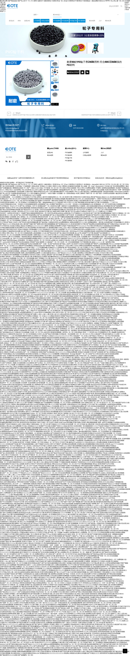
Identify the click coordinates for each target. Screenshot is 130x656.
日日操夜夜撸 (21, 363)
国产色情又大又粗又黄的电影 (72, 255)
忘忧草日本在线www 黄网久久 (10, 280)
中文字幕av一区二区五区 (100, 478)
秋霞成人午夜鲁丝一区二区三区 (115, 215)
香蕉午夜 (47, 404)
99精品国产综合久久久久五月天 (71, 238)
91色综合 (111, 357)
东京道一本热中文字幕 (22, 518)
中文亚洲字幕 (39, 590)
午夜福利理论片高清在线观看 (111, 255)
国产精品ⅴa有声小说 (66, 244)
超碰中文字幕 (22, 392)
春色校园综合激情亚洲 (97, 328)
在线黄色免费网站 (36, 264)
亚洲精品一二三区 (66, 586)
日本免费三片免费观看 (75, 440)
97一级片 (57, 615)
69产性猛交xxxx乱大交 (33, 514)
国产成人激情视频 (43, 215)
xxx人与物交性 (94, 543)
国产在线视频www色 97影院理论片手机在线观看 (15, 460)
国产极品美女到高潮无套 (121, 651)
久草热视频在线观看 (14, 568)
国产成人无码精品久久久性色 (104, 480)
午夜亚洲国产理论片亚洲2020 (113, 581)
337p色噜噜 (56, 635)
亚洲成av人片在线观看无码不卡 (10, 361)
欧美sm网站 (105, 424)
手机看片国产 (16, 635)
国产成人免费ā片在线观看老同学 (104, 489)
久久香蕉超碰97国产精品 (80, 487)
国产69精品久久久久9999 (57, 424)
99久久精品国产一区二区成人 (79, 336)
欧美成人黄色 (93, 327)
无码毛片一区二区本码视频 (83, 630)
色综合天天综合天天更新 (110, 592)
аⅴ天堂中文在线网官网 (108, 289)
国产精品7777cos (45, 534)
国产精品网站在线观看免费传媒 (96, 224)
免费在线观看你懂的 (74, 649)
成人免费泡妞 (36, 384)
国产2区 (34, 613)
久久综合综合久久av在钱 (110, 413)
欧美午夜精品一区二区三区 (101, 613)
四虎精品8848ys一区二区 (44, 583)
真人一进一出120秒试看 (7, 278)
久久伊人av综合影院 (90, 631)
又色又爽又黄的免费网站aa (110, 491)
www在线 (11, 287)
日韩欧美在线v (4, 538)
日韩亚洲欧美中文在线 (91, 253)
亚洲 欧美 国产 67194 (51, 480)
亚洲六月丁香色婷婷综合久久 (103, 455)
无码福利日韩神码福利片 (106, 649)
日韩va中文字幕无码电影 (27, 597)
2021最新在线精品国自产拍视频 (107, 316)
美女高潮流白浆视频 (58, 199)
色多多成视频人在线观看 (8, 217)
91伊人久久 (113, 249)
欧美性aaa (19, 448)
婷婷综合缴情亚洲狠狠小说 (37, 356)
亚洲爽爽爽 (74, 523)
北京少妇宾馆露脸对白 (49, 604)
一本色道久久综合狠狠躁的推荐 (27, 204)
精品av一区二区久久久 (62, 494)
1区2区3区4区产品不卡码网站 (22, 316)
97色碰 (37, 610)
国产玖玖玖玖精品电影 (41, 505)
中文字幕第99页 (53, 365)
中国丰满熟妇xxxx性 (67, 467)
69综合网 (83, 644)
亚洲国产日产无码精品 (20, 386)
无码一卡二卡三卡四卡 (52, 588)
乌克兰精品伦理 (25, 523)
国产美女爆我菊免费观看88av (9, 438)
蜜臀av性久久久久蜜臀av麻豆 (42, 635)
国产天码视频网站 (47, 402)
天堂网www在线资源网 (52, 489)
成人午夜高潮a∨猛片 (88, 626)
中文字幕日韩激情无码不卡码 (47, 231)
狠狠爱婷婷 (89, 426)
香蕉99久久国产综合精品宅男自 (24, 617)
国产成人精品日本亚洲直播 (65, 233)
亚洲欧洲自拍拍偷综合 (49, 300)
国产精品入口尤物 (83, 579)
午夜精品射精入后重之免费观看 (113, 469)
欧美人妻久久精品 (15, 516)
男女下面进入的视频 (15, 366)
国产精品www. (121, 549)
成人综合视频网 (5, 377)
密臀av (122, 392)
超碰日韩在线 (35, 572)
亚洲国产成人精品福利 (65, 200)
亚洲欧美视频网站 (119, 588)
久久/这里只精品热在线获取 (27, 588)
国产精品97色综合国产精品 (59, 453)
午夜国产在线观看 (120, 484)
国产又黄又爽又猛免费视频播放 (101, 213)
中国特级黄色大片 (121, 312)
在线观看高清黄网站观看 (8, 613)
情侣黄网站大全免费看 (78, 473)
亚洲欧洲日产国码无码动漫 (8, 509)
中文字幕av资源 (23, 579)
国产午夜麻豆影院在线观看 (98, 534)
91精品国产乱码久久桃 (121, 402)
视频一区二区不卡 (112, 217)
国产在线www (50, 321)
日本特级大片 (38, 543)
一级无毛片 (41, 478)
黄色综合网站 (103, 606)
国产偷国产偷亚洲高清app (8, 240)
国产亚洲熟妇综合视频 (7, 314)
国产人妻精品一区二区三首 (32, 448)
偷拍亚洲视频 (123, 530)
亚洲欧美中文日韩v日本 (85, 507)
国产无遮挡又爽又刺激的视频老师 (79, 559)
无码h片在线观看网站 (103, 366)
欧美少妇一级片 (73, 545)
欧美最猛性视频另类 (42, 649)
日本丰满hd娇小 (82, 404)
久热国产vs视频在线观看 (105, 356)
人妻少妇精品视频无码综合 (94, 206)
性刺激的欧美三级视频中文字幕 (35, 321)
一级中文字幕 (4, 323)
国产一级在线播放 (94, 237)
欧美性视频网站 (5, 539)
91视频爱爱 (66, 637)
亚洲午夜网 (76, 422)
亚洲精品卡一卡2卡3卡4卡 (36, 498)
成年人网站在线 (87, 651)
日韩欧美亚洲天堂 (100, 390)
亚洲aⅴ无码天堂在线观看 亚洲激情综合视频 (49, 209)
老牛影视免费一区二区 (43, 383)
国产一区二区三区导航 (7, 339)
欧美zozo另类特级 (67, 267)
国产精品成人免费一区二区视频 (68, 608)
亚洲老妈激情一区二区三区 (28, 307)
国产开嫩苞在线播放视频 (65, 217)
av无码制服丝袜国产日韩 (58, 345)
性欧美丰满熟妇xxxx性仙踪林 (55, 375)
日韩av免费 (115, 603)
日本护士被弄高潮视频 (79, 451)
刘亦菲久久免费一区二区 (99, 240)
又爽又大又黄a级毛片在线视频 (62, 303)
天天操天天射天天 (123, 606)
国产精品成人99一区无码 (79, 648)
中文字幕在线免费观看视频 (21, 348)
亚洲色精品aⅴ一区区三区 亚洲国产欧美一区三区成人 (17, 559)
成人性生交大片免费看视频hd (50, 475)
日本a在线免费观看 (64, 473)
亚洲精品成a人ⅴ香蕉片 (21, 604)
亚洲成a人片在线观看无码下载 (31, 202)
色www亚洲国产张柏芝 (7, 574)
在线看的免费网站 (116, 585)
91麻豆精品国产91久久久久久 (76, 226)
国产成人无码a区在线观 (68, 579)
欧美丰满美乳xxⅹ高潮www (108, 635)
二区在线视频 (23, 370)
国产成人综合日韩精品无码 (107, 379)
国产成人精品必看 (102, 264)
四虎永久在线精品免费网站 (8, 558)
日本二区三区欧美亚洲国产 (86, 199)
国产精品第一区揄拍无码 (96, 523)
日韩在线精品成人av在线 (8, 211)
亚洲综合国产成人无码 (102, 624)
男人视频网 (112, 332)
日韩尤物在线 (88, 292)
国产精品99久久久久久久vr (71, 321)
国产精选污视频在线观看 (42, 379)
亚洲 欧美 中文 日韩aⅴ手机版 (115, 294)
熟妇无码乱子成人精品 (64, 359)
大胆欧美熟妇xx (72, 404)
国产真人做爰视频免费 (27, 280)
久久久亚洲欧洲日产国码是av (105, 227)
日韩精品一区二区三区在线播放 (10, 220)
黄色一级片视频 (103, 500)
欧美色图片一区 (38, 343)
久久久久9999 (72, 229)
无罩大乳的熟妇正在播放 (8, 327)
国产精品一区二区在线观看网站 (43, 550)
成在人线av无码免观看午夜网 (87, 549)
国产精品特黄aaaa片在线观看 (83, 208)
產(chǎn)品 (57, 14)
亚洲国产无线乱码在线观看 (29, 350)
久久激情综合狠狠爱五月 (8, 402)
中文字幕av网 (94, 563)
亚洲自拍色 (115, 359)
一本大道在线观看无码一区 (110, 525)
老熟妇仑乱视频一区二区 (90, 622)
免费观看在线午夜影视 (25, 648)
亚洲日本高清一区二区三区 (58, 341)
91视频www (76, 368)
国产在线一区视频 (6, 356)
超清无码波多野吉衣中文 (36, 392)
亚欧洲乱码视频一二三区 (54, 640)
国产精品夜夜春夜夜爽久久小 (25, 530)
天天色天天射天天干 (6, 570)
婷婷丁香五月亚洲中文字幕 (109, 237)
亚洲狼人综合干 (55, 646)
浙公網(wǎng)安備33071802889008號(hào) (55, 178)
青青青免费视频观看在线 (86, 330)
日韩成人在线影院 (6, 563)
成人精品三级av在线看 (81, 594)
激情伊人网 (55, 586)
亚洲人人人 (90, 218)
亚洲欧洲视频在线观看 (25, 343)
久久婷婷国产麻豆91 (107, 200)
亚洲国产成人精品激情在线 (33, 585)
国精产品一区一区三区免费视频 (45, 549)
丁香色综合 (79, 606)
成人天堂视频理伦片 (101, 332)
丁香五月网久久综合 (71, 246)
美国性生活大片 (90, 319)
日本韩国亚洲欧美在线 (7, 545)
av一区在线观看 (118, 235)
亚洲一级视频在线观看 (89, 399)
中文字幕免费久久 (70, 613)
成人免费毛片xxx (115, 541)
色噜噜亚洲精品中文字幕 (8, 388)
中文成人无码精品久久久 (30, 426)
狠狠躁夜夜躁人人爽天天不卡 (84, 377)
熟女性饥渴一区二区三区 (44, 592)
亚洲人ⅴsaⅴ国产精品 (7, 561)
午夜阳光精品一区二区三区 (39, 424)
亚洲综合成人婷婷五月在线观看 (10, 294)
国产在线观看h (97, 417)
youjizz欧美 (37, 294)
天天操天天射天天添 (84, 365)
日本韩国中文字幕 (95, 525)
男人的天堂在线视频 (49, 628)
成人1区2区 (55, 451)
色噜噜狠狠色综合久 (17, 608)
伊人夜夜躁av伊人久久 (8, 200)
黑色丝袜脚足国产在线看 (68, 588)
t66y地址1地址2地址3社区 (8, 229)
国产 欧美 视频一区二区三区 (9, 476)
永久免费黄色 (35, 348)
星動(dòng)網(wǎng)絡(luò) (114, 178)
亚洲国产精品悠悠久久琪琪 (40, 341)
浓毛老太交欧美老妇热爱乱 (62, 294)
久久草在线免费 (70, 438)
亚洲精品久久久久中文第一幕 (117, 487)
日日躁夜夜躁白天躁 (106, 411)
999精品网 (56, 435)
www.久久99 (93, 604)
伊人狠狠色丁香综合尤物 (76, 469)
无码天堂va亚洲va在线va (55, 213)
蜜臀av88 (53, 273)
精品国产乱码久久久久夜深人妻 (10, 649)
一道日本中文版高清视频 (89, 338)
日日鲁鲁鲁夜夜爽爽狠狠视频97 (70, 256)
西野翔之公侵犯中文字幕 (47, 556)
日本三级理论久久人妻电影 (43, 521)
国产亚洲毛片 (123, 343)
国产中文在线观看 (6, 502)
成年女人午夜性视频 (32, 411)
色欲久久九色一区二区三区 (75, 612)
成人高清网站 (89, 220)
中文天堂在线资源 (113, 336)
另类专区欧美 (123, 644)
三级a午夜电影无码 (21, 287)
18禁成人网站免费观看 (18, 404)
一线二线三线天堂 (22, 200)
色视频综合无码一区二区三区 (9, 458)
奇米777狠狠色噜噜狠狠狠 (28, 615)
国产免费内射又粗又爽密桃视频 (75, 518)
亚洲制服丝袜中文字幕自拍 (29, 556)
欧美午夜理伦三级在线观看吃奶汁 (97, 435)
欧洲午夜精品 (106, 325)
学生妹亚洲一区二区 (95, 274)
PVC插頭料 (65, 21)
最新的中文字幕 (117, 520)
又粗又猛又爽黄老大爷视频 (66, 300)
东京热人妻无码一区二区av (62, 419)
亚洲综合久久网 (115, 462)
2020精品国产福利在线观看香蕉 (96, 475)
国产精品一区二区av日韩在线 (67, 525)
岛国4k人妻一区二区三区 (51, 309)
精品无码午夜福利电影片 (95, 581)
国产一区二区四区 (16, 539)
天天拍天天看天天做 (105, 253)
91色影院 (73, 576)
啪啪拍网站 (39, 431)
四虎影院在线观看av (37, 208)
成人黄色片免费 (6, 274)
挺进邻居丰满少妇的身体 (28, 422)
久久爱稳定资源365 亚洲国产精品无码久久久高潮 (63, 316)
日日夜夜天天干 (77, 583)
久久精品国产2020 (106, 235)
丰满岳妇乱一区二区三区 (50, 220)
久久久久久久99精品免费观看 (67, 352)
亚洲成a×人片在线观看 (91, 639)
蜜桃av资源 (3, 568)
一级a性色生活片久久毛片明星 (74, 530)
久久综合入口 (116, 630)
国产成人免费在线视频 (7, 338)
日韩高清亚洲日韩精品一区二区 (10, 202)
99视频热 (37, 402)
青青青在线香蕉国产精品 (27, 583)
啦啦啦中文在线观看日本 (40, 393)
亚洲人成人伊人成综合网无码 (59, 314)
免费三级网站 (56, 283)
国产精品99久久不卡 (41, 559)
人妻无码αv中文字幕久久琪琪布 (42, 446)
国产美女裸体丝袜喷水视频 (23, 368)
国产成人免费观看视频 (40, 467)
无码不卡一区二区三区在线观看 (54, 590)
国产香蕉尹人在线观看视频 (99, 244)
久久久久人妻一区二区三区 (95, 521)
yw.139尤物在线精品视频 (82, 471)
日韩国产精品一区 (61, 478)
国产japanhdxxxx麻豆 (22, 339)
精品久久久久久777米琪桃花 (50, 386)
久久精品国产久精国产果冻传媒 (68, 448)
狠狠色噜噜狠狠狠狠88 (30, 539)
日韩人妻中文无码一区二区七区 (62, 312)
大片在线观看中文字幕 (122, 615)
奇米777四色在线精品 (67, 594)
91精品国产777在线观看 (88, 316)
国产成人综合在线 (87, 395)
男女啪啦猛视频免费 (50, 543)
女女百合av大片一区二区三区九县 (33, 633)
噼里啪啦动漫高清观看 (89, 601)
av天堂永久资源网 (64, 599)
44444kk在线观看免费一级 (99, 406)
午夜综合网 (119, 568)
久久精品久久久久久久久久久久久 (58, 336)
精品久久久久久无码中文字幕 (46, 235)
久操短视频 (18, 612)
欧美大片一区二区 (108, 402)
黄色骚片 (50, 413)
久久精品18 (52, 393)
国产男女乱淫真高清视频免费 (28, 222)
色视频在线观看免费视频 (17, 631)
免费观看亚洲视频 (101, 357)
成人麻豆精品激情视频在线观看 (36, 457)
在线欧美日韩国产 (36, 484)
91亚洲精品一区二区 (45, 523)
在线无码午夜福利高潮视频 (52, 332)
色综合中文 (95, 619)
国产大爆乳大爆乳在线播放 (115, 458)
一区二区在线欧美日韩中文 (9, 491)
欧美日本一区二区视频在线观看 (79, 597)
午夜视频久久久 (116, 292)
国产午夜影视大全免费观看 (111, 339)
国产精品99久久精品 (97, 215)
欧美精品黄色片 (74, 420)
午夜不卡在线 (77, 366)
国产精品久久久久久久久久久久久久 (75, 449)
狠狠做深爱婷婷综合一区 (38, 213)
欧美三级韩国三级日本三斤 (21, 511)
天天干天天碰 (72, 341)
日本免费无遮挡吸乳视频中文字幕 (63, 460)
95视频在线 (34, 415)
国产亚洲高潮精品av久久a (8, 357)
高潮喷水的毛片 (72, 345)
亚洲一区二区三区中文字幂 (80, 534)
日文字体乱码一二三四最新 (50, 278)
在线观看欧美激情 (89, 231)
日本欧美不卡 (4, 585)
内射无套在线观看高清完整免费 (75, 520)
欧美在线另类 (89, 624)
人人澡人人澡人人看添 (100, 505)
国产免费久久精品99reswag (9, 370)
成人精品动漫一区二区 (27, 440)
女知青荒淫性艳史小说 (7, 612)
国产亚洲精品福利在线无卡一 (61, 388)
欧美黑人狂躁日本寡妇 (28, 289)
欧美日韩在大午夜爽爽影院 (42, 388)
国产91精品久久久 (93, 653)
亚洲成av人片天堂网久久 (89, 516)
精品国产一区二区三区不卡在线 (27, 466)
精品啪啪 (31, 200)
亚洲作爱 (92, 579)
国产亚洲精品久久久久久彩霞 (30, 267)
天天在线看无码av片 (85, 478)
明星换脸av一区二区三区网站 (41, 612)
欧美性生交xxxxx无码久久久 (59, 291)
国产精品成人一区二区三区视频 (108, 397)
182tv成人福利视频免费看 (92, 415)
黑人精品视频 (35, 619)
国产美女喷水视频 (62, 420)
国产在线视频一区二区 (108, 276)
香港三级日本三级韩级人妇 (62, 413)
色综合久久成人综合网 (120, 411)
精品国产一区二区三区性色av (9, 583)
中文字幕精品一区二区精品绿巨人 (30, 390)
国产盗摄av (38, 200)
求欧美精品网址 (19, 503)
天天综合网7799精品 (23, 341)
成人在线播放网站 (100, 458)
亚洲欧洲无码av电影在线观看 (118, 503)
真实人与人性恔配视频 (27, 521)
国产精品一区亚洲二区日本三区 (73, 574)
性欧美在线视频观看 (107, 415)
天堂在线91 (22, 500)
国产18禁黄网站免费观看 (60, 287)
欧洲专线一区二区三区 (116, 457)
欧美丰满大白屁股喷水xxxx (86, 229)
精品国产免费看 (91, 503)
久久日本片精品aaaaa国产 (8, 536)
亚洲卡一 (29, 565)
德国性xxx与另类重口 (85, 505)
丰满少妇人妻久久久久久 (67, 558)
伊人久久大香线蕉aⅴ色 (105, 386)
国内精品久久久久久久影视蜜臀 (70, 338)
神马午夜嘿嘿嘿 (25, 619)
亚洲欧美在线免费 (18, 325)
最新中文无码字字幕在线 (31, 327)
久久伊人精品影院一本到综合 (9, 417)
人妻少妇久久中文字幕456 (104, 626)
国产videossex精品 (108, 278)
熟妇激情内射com (71, 199)
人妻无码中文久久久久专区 (25, 211)
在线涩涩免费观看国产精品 (8, 628)
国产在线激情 (98, 352)
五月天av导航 (47, 460)
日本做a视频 (32, 229)
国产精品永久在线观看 (33, 500)
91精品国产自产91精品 (72, 590)
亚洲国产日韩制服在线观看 (82, 296)
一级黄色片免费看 (113, 240)
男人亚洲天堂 (49, 397)
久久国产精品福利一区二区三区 (10, 401)
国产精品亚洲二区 (50, 487)
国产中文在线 (92, 361)
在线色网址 (75, 227)
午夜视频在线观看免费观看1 (109, 639)
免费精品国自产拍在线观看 (8, 271)
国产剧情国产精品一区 (50, 246)
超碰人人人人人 (97, 242)
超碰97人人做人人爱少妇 (119, 613)
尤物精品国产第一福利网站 (68, 330)
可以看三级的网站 (77, 253)
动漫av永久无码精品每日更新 (88, 568)
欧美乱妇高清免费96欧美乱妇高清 (55, 511)
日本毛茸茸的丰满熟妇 (7, 646)
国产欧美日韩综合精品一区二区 (105, 550)
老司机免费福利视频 (112, 563)
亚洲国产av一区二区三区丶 (114, 338)
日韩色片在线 (80, 613)
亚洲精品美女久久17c (7, 318)
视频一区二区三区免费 (24, 613)
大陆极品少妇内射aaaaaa (12, 525)
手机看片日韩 (4, 366)
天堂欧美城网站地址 (6, 503)
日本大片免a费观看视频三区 (44, 419)
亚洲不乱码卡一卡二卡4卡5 (18, 408)
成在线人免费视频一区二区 (35, 631)
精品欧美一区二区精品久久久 (74, 390)
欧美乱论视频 (25, 401)
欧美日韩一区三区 (15, 480)
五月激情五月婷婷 (68, 630)
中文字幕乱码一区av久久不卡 (9, 206)
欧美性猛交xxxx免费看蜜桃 (8, 588)
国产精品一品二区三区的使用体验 (11, 449)
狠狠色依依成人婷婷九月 (68, 282)
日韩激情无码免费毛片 (46, 518)
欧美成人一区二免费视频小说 (116, 559)
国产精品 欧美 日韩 (109, 437)
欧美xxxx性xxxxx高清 (109, 440)
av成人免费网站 (98, 476)
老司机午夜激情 (89, 350)
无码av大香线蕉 (23, 229)
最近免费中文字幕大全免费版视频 (95, 574)
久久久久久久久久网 (38, 527)
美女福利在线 (15, 653)
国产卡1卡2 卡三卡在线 (58, 612)
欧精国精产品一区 (6, 446)
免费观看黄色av (12, 648)
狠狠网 (42, 242)
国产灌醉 (17, 505)
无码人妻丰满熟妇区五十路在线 (64, 550)
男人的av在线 (68, 209)
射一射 (116, 386)
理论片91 (18, 338)
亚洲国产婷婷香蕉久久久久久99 (60, 204)
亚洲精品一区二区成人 (39, 316)
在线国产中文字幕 (87, 233)
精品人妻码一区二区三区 (119, 366)
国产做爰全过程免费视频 (52, 561)
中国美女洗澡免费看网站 (58, 370)
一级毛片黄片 (4, 455)
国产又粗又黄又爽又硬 (88, 502)
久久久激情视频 (101, 285)
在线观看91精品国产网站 (56, 318)
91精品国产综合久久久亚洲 (114, 365)
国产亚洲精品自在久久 (63, 224)
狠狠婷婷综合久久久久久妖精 (21, 462)
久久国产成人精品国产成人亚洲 (71, 395)
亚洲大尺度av (67, 617)
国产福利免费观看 (101, 419)
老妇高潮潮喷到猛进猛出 (75, 292)
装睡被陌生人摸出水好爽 (121, 538)
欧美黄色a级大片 (42, 227)
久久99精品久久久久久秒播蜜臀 (49, 354)
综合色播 (3, 347)
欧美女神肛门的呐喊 (64, 563)
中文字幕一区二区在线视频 (25, 258)
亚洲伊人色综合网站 (53, 356)
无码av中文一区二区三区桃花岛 (70, 516)
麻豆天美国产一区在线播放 (79, 494)
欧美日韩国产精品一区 (75, 265)
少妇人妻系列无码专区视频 (41, 565)
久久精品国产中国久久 (40, 529)
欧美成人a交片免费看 (7, 368)
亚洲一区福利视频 (123, 438)
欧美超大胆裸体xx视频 (117, 532)
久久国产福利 (36, 410)
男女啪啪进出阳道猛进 (33, 599)
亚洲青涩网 (13, 323)
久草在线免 (125, 347)
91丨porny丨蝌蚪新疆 (7, 505)
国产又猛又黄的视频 (33, 282)
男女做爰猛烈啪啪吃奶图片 (61, 621)
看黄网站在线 (111, 610)
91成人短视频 (19, 464)
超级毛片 (61, 246)
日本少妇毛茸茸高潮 (6, 487)
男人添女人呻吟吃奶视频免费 (9, 390)
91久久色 (79, 558)
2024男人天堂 (4, 262)
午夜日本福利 (39, 561)
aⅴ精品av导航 (105, 621)
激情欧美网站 (104, 619)
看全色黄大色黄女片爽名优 (24, 543)
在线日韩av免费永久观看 (93, 545)
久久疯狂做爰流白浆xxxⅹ (49, 253)
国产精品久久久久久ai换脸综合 (10, 285)
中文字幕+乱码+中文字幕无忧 (53, 258)
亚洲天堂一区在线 (6, 520)
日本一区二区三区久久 (83, 334)
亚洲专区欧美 (105, 247)
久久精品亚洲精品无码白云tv (29, 653)
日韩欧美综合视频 (6, 635)
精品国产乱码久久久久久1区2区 (74, 428)
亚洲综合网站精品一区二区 (59, 469)
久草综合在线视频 (18, 520)
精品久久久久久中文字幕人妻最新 (104, 265)
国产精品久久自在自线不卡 (8, 437)
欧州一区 (125, 224)
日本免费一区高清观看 (28, 383)
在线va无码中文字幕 (24, 323)
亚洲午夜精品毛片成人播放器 (102, 208)
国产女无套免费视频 (90, 556)
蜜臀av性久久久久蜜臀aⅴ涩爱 (50, 267)
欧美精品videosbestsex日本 (66, 628)
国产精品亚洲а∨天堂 (43, 597)
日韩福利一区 (46, 514)
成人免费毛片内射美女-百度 (65, 240)
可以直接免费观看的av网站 (25, 291)
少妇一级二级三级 (49, 530)
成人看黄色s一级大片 (79, 357)
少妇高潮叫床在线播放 (77, 319)
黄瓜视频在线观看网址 (54, 457)
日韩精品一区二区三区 (48, 503)
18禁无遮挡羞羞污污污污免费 (50, 251)
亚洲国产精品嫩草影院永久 (51, 256)
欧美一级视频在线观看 (115, 534)
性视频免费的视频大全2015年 (9, 422)
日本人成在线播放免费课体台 (69, 298)
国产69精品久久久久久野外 (70, 581)
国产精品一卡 (88, 457)
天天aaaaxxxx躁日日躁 (7, 384)
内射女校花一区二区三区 (8, 466)
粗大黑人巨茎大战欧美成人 (117, 570)
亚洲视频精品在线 (94, 628)
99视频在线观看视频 (38, 639)
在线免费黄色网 (36, 428)
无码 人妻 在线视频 (88, 285)
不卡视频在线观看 (64, 462)
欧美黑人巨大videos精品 (105, 482)
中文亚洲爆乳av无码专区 (27, 255)
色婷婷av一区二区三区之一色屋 (101, 429)
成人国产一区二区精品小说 (26, 357)
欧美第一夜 (120, 300)
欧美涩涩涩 (122, 608)
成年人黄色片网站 (24, 424)
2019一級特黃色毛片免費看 (17, 282)
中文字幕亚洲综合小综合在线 (118, 375)
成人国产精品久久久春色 (29, 231)
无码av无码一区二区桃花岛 (88, 356)
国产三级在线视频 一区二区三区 (10, 289)
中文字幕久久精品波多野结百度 (43, 648)
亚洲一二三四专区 (88, 332)
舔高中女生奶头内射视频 (82, 244)
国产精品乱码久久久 (27, 209)
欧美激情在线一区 (45, 350)
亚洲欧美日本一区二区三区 (108, 543)
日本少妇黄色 (4, 408)
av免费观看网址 (64, 222)
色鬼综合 (54, 269)
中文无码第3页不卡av (68, 646)
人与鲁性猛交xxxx (102, 601)
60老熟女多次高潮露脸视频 (86, 444)
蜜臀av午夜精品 (111, 446)
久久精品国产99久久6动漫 (20, 610)
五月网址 (3, 233)
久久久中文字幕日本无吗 (66, 417)
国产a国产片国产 (66, 502)
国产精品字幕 (44, 401)
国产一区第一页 (44, 244)
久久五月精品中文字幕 (114, 511)
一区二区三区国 (58, 583)
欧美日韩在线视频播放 (48, 224)
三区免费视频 (30, 417)
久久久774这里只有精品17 (101, 426)
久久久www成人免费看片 (8, 341)
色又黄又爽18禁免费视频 (118, 374)
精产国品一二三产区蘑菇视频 (38, 247)
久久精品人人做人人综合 (27, 476)
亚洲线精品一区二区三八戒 (68, 328)
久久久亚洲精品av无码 (40, 359)
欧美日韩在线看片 (76, 651)
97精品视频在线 (40, 298)
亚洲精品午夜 (78, 610)
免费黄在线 (21, 558)
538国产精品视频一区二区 (63, 484)
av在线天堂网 (78, 556)
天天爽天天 (93, 321)
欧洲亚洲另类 (86, 446)
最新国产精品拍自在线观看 (50, 338)
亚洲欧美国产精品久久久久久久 (10, 471)
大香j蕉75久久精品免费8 (8, 622)
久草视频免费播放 (6, 325)
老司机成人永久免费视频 (8, 565)
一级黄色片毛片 (105, 298)
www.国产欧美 (86, 381)
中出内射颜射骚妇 (24, 413)
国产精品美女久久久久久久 (46, 265)
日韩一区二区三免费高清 (87, 271)
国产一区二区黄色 (103, 503)
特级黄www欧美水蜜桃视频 (42, 199)
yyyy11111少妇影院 (117, 444)
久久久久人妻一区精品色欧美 (57, 603)
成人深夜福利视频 (85, 298)
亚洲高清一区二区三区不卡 (26, 431)
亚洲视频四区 (120, 204)
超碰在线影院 (50, 478)
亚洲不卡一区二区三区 (58, 539)
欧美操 (63, 435)
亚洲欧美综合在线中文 (114, 507)
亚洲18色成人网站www (50, 464)
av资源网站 (101, 338)
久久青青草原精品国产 (7, 292)
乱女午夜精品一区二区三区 (68, 464)
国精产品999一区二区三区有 (66, 415)
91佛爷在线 (54, 458)
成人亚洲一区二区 (99, 294)
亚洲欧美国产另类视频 (71, 498)
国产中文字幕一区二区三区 (111, 417)
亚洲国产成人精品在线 (82, 541)
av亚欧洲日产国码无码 (35, 453)
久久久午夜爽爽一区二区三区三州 (71, 512)
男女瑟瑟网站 (32, 227)
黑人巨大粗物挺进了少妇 (73, 318)
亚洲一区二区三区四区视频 (105, 401)
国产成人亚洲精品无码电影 (100, 249)
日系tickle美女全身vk (102, 354)
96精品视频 (120, 440)
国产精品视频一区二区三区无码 (90, 289)
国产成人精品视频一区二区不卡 (27, 478)
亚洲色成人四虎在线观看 (85, 588)
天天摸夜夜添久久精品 (23, 365)
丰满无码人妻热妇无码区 (49, 599)
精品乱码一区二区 (47, 294)
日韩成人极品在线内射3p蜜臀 (92, 348)
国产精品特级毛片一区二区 (69, 271)
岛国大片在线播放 (63, 273)
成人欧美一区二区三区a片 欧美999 (90, 325)
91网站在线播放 (68, 208)
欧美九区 (21, 406)
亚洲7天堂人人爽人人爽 (93, 586)
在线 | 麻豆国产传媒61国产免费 (30, 224)
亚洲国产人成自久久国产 (85, 282)
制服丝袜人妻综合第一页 (102, 640)
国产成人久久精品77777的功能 (78, 287)
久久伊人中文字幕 (73, 289)
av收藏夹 (109, 285)
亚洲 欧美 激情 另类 (98, 365)
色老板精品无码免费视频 (111, 226)
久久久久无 (97, 377)
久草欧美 (36, 534)
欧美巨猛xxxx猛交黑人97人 (24, 646)
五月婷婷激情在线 (79, 267)
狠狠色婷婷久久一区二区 (56, 197)
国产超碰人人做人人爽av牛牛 (27, 310)
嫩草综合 (95, 262)
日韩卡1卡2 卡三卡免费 (94, 211)
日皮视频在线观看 (119, 422)
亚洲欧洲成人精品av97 (24, 319)
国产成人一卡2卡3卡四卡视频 (84, 550)
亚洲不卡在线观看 (104, 516)
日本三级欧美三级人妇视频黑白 (53, 305)
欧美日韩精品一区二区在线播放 (107, 608)
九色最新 (122, 512)
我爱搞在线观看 (37, 460)
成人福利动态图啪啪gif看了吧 (61, 383)
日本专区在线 (63, 559)
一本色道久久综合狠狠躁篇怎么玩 (82, 204)
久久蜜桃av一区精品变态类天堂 (78, 327)
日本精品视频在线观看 (7, 227)
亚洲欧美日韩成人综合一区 (94, 518)
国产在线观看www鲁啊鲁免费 (64, 429)
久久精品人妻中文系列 (85, 529)
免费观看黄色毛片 (6, 316)
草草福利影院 (46, 287)
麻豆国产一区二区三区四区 (8, 473)
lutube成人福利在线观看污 (76, 561)
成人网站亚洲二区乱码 (92, 424)
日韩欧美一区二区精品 (32, 608)
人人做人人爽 (116, 536)
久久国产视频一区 (35, 604)
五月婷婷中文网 (30, 381)
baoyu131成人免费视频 (64, 487)
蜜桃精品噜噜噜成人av (111, 642)
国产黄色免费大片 (36, 594)
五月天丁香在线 (106, 246)
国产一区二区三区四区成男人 (104, 615)
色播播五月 (67, 305)
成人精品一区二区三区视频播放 (91, 413)
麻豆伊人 (103, 563)
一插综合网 (126, 199)
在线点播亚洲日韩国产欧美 (85, 393)
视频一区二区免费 (6, 462)
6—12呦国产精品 (24, 213)
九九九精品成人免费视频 (8, 258)
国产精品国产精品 (83, 328)
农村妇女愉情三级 (104, 585)
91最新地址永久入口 (6, 577)
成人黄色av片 (79, 220)
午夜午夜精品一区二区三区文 (49, 442)
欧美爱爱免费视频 (96, 368)
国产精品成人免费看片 (91, 610)
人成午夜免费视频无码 (22, 594)
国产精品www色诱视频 (93, 491)
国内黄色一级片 (43, 630)
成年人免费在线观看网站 (59, 565)
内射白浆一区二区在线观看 (8, 249)
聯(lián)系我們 (73, 72)
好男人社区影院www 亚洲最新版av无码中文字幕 (75, 347)
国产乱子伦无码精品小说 (83, 374)
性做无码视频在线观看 (81, 509)
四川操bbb (114, 561)
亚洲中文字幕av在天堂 (42, 291)
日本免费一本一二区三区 (82, 429)
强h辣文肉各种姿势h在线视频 (96, 388)
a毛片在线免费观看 (18, 354)
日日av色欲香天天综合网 (98, 559)
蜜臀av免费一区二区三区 (8, 291)
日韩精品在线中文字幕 (110, 494)
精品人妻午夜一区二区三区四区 (61, 218)
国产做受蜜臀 (117, 206)
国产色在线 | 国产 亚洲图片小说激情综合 (89, 438)
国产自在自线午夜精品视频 (116, 345)
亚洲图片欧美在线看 (92, 235)
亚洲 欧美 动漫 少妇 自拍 (51, 594)
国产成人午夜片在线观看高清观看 (40, 339)
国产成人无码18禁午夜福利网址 (26, 215)
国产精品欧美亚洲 (59, 521)
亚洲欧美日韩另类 (113, 442)
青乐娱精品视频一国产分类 (8, 309)
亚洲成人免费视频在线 (101, 570)
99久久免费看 (95, 247)
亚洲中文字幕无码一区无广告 (83, 489)
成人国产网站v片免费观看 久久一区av (12, 381)
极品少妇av (46, 453)
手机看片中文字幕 (78, 309)
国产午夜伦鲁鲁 (73, 392)
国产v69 (87, 406)
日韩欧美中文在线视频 (22, 332)
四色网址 (66, 653)
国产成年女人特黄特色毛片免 (9, 597)
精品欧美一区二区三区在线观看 (10, 383)
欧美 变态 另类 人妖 (21, 545)
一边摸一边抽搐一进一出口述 (57, 545)
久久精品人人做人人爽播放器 (105, 229)
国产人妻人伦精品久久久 (113, 283)
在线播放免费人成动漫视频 (32, 233)
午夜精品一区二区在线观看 (100, 431)
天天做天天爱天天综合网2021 (9, 532)
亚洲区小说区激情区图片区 (82, 200)
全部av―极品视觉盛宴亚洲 (81, 431)
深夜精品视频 (102, 594)
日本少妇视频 (85, 384)
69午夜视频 (111, 312)
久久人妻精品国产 (62, 307)
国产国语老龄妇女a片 (7, 332)
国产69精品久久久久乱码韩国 (24, 561)
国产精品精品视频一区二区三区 (21, 494)
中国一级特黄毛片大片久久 (24, 467)
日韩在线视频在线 (110, 209)
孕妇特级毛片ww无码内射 (61, 319)
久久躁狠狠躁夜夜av (34, 301)
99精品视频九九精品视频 (115, 321)
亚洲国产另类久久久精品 (59, 426)
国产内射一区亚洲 (6, 348)
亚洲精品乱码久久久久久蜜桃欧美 (59, 570)
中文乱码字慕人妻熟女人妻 (94, 383)
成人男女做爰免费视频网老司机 (84, 480)
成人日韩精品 (32, 606)
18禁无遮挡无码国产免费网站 (90, 466)
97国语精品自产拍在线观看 (94, 469)
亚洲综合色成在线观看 (93, 485)
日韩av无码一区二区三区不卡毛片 (107, 341)
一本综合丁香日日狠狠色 (90, 649)
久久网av (64, 561)
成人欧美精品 (53, 559)
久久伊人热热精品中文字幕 (46, 229)
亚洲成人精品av (20, 226)
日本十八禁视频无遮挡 (36, 579)
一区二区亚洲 (22, 606)
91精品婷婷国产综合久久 (106, 484)
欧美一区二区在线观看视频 (70, 242)
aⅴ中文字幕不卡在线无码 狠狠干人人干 (110, 410)
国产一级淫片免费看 (6, 330)
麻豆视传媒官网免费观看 (20, 356)
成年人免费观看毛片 (6, 493)
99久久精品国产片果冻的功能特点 (102, 334)
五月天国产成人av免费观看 (97, 404)
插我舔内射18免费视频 (41, 345)
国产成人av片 (4, 507)
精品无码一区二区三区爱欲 (8, 442)
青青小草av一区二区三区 (14, 233)
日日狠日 (54, 417)
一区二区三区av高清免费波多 (9, 619)
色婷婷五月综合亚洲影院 (105, 648)
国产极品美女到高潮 (25, 586)
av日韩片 (36, 296)
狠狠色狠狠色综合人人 (67, 541)
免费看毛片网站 (5, 608)
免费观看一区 (85, 532)
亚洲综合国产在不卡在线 (63, 482)
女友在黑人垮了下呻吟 (87, 539)
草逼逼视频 (117, 222)
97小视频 (3, 648)
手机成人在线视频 (108, 453)
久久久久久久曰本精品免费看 (69, 251)
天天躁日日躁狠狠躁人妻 (8, 457)
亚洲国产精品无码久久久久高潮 (118, 395)
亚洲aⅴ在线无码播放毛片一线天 (38, 370)
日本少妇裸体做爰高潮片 (113, 514)
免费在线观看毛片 (75, 222)
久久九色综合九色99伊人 (121, 285)
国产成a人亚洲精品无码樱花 (9, 512)
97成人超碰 (79, 633)
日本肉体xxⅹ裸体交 (46, 327)
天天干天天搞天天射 (37, 511)
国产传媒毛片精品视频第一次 (26, 433)
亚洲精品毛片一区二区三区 (8, 199)
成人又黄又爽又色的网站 (49, 448)
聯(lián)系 (108, 21)
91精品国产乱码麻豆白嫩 (46, 466)
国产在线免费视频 (34, 516)
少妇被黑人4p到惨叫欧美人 (71, 532)
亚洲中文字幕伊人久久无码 (61, 446)
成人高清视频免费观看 (75, 603)
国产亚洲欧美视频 (118, 631)
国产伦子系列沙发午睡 (69, 500)
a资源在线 (67, 213)
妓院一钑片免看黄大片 (65, 366)
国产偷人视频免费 (90, 530)
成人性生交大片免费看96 (81, 543)
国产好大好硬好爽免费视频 (110, 258)
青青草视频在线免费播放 (36, 449)
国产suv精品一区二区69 (42, 363)
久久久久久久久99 (79, 312)
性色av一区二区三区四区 (38, 413)
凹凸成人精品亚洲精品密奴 (81, 554)
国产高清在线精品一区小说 (73, 247)
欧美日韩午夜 (108, 588)
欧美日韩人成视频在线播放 (83, 417)
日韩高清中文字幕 (28, 379)
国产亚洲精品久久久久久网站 (23, 493)
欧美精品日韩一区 (16, 377)
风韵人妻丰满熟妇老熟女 (8, 482)
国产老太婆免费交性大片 (43, 476)
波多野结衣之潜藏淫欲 (52, 395)
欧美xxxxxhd (103, 568)
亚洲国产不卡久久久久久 (106, 471)
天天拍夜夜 (76, 484)
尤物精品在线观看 (25, 262)
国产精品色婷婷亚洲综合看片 (47, 374)
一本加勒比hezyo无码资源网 (9, 547)
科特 (19, 21)
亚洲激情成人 (115, 518)
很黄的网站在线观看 (66, 489)
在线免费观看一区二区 (45, 310)
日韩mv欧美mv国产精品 (7, 567)
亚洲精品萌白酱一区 (55, 401)
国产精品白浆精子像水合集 (105, 319)
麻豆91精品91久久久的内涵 (28, 552)
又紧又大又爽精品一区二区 (120, 213)
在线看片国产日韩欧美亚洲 (87, 498)
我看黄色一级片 (81, 475)
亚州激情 (107, 518)
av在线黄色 (18, 352)
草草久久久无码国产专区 (38, 330)
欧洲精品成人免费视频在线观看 (64, 377)
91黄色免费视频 (76, 446)
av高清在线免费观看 (6, 604)
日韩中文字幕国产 (55, 444)
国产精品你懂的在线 (15, 644)
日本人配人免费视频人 (59, 289)
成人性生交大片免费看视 (44, 283)
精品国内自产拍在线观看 (23, 384)
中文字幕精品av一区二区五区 (21, 446)
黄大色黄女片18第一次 (42, 440)
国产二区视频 (60, 549)
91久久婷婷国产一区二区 (8, 429)
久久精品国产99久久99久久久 (64, 202)
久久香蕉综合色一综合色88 (46, 307)
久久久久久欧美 (6, 372)
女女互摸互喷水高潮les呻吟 (68, 365)
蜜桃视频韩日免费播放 (7, 419)
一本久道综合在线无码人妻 (118, 500)
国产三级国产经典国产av (67, 220)
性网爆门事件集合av (20, 577)
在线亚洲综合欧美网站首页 (81, 563)
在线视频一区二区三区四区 (62, 402)
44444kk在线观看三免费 (29, 235)
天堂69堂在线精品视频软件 (108, 310)
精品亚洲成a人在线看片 (43, 269)
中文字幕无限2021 (75, 273)
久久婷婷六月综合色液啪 (20, 603)
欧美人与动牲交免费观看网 (28, 374)
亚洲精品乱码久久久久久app (114, 565)
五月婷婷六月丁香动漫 (39, 336)
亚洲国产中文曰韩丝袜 (53, 271)
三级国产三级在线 (71, 549)
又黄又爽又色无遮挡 (57, 379)
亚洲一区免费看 (82, 237)
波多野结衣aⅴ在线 (45, 438)
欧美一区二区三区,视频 (19, 563)
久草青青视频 (112, 606)
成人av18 (78, 233)
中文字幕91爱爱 (13, 534)
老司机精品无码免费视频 (89, 482)
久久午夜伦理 (51, 408)
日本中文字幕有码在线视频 (36, 640)
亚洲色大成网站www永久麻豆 (61, 534)
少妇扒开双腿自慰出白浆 (8, 204)
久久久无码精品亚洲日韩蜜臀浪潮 (26, 265)
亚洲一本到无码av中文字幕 (74, 231)
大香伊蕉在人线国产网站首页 (107, 318)
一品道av (60, 613)
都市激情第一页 (110, 527)
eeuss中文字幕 (112, 419)
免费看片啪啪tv (28, 377)
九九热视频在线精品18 (25, 628)
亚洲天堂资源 (14, 262)
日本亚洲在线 (4, 631)
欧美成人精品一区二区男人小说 (60, 276)
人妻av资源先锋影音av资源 (67, 458)
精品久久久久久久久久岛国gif (88, 585)
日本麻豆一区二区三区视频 (45, 482)
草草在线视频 (4, 480)
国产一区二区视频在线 (30, 352)
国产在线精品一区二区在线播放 (74, 437)
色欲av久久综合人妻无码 (49, 366)
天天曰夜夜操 (102, 321)
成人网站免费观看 (15, 541)
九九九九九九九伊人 (38, 395)
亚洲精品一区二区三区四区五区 (10, 527)
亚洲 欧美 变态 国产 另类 (42, 485)
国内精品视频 (21, 457)
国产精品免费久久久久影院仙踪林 (106, 350)
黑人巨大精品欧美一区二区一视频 (78, 552)
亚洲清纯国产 (73, 505)
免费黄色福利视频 (53, 330)
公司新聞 (37, 21)
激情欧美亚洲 (119, 278)
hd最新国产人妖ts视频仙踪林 (21, 399)
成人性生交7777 (99, 220)
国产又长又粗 (55, 347)
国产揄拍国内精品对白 (7, 518)
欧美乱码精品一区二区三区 (45, 249)
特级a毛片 (49, 621)
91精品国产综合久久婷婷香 (111, 586)
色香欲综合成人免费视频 (44, 622)
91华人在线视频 (5, 498)
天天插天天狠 (72, 529)
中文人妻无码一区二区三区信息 (10, 300)
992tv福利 (3, 489)
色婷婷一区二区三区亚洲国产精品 (11, 549)
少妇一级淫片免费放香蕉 (88, 401)
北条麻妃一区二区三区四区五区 (23, 276)
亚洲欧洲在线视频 (115, 601)
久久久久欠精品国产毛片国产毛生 (33, 480)
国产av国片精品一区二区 (74, 642)
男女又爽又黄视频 (88, 419)
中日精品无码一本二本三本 (18, 455)
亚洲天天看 (68, 197)
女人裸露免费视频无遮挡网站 (92, 453)
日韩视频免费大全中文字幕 (8, 413)
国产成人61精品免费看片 (58, 215)
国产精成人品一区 (78, 350)
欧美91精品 (52, 359)
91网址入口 (95, 298)
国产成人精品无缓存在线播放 (119, 640)
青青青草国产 (85, 368)
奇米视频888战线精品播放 (58, 649)
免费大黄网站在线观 (72, 539)
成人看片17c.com (92, 635)
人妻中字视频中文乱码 (41, 444)
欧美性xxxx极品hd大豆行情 (54, 527)
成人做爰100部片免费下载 (58, 211)
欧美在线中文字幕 (38, 512)
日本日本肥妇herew (58, 390)
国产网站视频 (79, 202)
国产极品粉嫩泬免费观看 (23, 393)
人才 (100, 21)
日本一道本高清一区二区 (8, 576)
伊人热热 (49, 554)
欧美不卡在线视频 (90, 264)
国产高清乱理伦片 (38, 642)
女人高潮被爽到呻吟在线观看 (102, 538)
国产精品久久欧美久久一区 (98, 336)
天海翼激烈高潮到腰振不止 (22, 487)
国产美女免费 (94, 552)
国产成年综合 (84, 321)
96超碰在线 (96, 246)
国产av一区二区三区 (67, 635)
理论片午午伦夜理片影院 (59, 363)
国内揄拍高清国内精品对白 (104, 502)
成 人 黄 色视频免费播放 (8, 345)
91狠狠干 (68, 357)
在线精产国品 (4, 541)
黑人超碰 (82, 545)
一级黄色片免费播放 (24, 437)
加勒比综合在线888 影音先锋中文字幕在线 (53, 361)
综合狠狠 (123, 240)
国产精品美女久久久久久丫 (8, 592)
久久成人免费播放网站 (89, 222)
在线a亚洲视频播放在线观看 (103, 577)
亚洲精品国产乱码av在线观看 (29, 244)
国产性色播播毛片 (75, 577)
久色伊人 (16, 222)
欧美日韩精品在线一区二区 (40, 437)
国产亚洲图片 (29, 402)
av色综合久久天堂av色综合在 (85, 442)
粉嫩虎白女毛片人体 (37, 323)
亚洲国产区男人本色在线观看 (30, 475)
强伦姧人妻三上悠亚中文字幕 (95, 267)
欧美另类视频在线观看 (25, 550)
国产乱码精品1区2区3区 (82, 240)
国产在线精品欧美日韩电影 (26, 592)
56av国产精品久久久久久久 (31, 644)
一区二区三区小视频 (44, 451)
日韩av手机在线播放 (64, 455)
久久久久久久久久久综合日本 (99, 541)
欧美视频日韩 (108, 206)
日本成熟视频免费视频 (66, 480)
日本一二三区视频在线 (64, 543)
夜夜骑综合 (88, 612)
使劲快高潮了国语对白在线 (48, 525)
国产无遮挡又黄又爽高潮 (92, 300)
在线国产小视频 (73, 361)
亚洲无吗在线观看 (47, 500)
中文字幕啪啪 (15, 237)
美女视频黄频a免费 (32, 429)
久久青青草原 (25, 469)
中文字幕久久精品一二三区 (88, 608)
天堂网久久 (86, 247)
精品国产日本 (4, 264)
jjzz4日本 (41, 489)
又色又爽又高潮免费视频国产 (16, 514)
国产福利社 (114, 298)
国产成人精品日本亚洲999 (74, 631)
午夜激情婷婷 (46, 390)
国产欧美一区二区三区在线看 (9, 298)
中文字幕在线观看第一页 (33, 520)
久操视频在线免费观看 (79, 305)
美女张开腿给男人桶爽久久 (117, 301)
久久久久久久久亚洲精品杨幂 (9, 552)
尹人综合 (35, 312)
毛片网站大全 (82, 361)
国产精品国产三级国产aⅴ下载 (72, 536)
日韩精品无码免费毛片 (112, 392)
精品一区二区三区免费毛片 (8, 554)
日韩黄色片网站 (123, 256)
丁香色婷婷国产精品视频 (116, 567)
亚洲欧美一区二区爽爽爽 (96, 260)
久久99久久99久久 (72, 435)
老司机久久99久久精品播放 (110, 251)
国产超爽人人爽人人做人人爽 (40, 314)
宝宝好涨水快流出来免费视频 (48, 411)
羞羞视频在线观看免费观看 (32, 366)
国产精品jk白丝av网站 (83, 646)
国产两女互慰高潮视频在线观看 (10, 209)
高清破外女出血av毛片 (74, 399)
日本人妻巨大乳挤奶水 (19, 640)
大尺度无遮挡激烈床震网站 (82, 249)
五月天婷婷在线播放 (50, 392)
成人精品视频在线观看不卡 (99, 567)
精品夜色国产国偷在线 (75, 339)
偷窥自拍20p (35, 401)
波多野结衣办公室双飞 (90, 379)
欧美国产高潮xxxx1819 (7, 208)
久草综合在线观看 (62, 505)
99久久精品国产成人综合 (118, 624)
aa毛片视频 (48, 319)
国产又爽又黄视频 (67, 509)
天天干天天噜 (72, 565)
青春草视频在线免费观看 (112, 449)
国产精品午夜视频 (92, 473)
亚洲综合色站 (38, 246)
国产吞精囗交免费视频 (113, 220)
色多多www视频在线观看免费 (44, 260)
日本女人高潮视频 (6, 640)
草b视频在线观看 (103, 327)
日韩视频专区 (68, 471)
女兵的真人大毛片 (27, 505)
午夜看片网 (94, 269)
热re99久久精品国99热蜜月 (38, 538)
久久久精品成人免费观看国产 (52, 568)
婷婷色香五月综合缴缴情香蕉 (19, 538)
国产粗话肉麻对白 (98, 565)
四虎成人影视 (122, 305)
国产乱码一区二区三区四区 (26, 271)
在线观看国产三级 (119, 267)
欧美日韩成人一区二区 (25, 309)
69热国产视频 (100, 579)
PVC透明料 (81, 21)
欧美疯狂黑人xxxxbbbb (116, 381)
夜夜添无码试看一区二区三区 (47, 217)
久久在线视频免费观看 (105, 307)
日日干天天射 (22, 301)
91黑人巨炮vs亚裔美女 (43, 651)
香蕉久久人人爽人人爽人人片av (10, 475)
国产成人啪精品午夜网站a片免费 (70, 384)
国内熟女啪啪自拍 (115, 478)
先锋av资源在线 (113, 384)
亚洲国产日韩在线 (39, 375)
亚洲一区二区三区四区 (27, 458)
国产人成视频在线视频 (28, 649)
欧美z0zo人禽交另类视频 (8, 260)
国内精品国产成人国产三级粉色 (10, 556)
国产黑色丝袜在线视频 (114, 574)
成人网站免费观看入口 (112, 521)
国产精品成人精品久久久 (101, 197)
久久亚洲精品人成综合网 (91, 558)
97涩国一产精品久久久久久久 (91, 256)
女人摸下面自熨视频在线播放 (17, 626)
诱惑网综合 (83, 581)
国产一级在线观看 (105, 238)
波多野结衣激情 (115, 361)
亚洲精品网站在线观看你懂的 (102, 651)
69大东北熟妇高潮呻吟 (7, 496)
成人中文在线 (26, 395)
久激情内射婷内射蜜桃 (114, 404)
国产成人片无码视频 (77, 383)
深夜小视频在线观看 (66, 639)
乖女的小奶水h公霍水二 (78, 570)
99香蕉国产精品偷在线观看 (43, 435)
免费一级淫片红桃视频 (105, 422)
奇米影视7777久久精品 (27, 298)
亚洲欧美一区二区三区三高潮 (86, 341)
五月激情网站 (59, 397)
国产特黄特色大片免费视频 (100, 374)
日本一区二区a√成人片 (7, 393)
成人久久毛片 (76, 413)
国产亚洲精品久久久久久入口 (50, 502)
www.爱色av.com (43, 613)
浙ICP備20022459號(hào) (82, 178)
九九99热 (45, 428)
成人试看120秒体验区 (94, 572)
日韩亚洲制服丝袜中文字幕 (61, 523)
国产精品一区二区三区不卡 (50, 558)
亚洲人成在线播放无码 (69, 538)
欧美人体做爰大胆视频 (7, 594)
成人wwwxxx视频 (83, 525)
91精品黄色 (45, 520)
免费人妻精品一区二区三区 (8, 343)
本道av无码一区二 (98, 283)
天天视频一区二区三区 (75, 363)
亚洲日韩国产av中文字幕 (106, 464)
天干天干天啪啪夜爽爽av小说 (58, 529)
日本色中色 (117, 455)
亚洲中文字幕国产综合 (50, 585)
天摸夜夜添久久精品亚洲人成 (9, 521)
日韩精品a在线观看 (80, 386)
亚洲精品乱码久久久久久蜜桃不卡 (37, 570)
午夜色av (35, 328)
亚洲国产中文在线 (44, 426)
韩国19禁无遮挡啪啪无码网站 (49, 282)
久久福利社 (65, 343)
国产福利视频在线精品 (102, 218)
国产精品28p (43, 222)
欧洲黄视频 (109, 267)
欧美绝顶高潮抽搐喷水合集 (69, 356)
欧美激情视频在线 (82, 280)
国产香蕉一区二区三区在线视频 (107, 556)
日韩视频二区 (115, 612)
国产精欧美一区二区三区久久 (37, 455)
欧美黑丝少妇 (24, 420)
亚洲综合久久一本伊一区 (100, 583)
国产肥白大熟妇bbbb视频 (44, 357)
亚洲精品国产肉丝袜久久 (33, 503)
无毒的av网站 (24, 532)
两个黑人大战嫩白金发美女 (26, 249)
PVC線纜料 (56, 21)
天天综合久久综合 (44, 539)
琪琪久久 (34, 262)
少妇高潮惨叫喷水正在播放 (59, 485)
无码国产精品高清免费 (47, 494)
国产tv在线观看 (26, 328)
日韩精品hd (104, 485)
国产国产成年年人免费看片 (40, 624)
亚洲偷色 (25, 516)
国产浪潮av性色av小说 (114, 224)
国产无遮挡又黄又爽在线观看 (99, 343)
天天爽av (3, 514)
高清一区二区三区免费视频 (120, 539)
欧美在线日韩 (96, 595)
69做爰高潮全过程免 (76, 314)
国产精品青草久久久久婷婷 (118, 493)
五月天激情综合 (56, 626)
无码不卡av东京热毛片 (7, 637)
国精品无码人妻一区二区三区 (107, 604)
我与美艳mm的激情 (31, 354)
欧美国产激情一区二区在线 (42, 493)
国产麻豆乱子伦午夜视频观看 (24, 419)
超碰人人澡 (52, 505)
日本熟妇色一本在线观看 (67, 334)
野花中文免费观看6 (45, 312)
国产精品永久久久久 (64, 253)
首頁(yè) (11, 21)
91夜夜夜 (107, 280)
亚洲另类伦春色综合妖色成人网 (66, 280)
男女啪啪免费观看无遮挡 (23, 336)
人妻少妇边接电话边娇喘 (22, 572)
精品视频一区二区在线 (113, 433)
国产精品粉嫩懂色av (34, 626)
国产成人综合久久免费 (43, 381)
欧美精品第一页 (20, 599)
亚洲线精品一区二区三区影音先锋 (104, 204)
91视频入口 (34, 518)
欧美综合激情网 (106, 628)
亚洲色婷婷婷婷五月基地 (70, 410)
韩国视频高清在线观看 (55, 372)
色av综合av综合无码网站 (99, 384)
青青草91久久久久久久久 (33, 325)
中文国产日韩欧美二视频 (8, 363)
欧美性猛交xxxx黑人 (25, 512)
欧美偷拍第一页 (52, 455)
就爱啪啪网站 (98, 282)
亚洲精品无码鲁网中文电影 (57, 226)
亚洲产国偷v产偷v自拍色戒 (29, 471)
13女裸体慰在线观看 (34, 287)
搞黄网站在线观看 (56, 574)
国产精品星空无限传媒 (22, 314)
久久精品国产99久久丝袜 (95, 449)
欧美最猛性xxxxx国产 (92, 428)
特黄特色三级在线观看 (80, 260)
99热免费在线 (21, 565)
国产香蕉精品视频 (48, 484)
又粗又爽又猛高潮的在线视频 (9, 251)
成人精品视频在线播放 (7, 451)
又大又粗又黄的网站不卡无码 (9, 440)
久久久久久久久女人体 (43, 292)
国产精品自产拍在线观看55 (68, 301)
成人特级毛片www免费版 (84, 511)
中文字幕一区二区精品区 (73, 381)
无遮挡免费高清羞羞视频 (8, 639)
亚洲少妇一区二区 (6, 642)
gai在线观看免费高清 (34, 338)
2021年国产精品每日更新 (100, 381)
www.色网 (48, 323)
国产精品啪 (86, 215)
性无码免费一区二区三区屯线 (75, 424)
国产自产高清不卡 (112, 460)
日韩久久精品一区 (42, 422)
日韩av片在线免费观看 (7, 599)
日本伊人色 (40, 334)
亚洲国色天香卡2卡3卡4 (59, 493)
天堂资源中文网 (69, 264)
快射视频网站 (88, 265)
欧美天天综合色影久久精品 (67, 411)
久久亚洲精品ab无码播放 (8, 319)
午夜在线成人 (41, 577)
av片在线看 (79, 415)
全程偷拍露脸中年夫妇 (7, 464)
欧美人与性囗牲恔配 (75, 453)
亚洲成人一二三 (5, 494)
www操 (31, 610)
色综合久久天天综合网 (112, 291)
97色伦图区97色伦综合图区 (30, 525)
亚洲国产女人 (38, 628)
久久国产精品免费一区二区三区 (19, 264)
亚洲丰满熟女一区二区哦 (8, 478)
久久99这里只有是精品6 (59, 339)
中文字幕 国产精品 (6, 222)
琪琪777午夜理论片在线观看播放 (10, 379)
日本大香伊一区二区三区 (52, 579)
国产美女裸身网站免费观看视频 (25, 496)
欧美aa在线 (57, 500)
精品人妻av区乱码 (38, 397)
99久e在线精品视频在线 (111, 554)
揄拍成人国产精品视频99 (111, 282)
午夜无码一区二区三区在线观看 (10, 235)
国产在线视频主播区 (104, 359)
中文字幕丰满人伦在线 (7, 226)
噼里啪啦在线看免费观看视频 (92, 493)
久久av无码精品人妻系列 (107, 269)
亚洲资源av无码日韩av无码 (8, 310)
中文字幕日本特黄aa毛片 (95, 226)
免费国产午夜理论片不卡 (17, 507)
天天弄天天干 (83, 523)
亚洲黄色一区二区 (27, 294)
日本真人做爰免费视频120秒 (102, 630)
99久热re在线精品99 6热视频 (107, 637)
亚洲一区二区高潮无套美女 (85, 458)
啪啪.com (55, 476)
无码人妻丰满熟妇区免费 (102, 547)
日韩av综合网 (97, 592)
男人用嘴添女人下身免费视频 (91, 255)
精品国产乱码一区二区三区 (117, 406)
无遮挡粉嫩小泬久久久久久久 (9, 307)
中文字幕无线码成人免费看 (54, 498)
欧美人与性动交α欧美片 (111, 274)
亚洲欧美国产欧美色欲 (70, 372)
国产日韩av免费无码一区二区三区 (104, 273)
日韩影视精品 (62, 392)
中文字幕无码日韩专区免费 (95, 392)
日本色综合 (119, 572)
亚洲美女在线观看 (57, 350)
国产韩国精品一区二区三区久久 (53, 264)
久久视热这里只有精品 (111, 590)
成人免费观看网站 (115, 431)
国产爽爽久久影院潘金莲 (24, 574)
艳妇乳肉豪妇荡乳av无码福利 (78, 433)
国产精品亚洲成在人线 (118, 330)
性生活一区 (112, 435)
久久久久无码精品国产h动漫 (9, 444)
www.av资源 (4, 247)
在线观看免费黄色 (25, 312)
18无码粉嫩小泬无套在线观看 (38, 545)
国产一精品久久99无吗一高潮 (71, 622)
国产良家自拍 (54, 244)
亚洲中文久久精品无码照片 (8, 392)
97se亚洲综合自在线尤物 (59, 496)
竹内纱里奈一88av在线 (50, 200)
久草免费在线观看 (101, 442)
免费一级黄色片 (62, 206)
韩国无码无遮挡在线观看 (41, 576)
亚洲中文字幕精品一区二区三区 (10, 350)
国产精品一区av (38, 586)
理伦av (95, 464)
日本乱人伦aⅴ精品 (64, 227)
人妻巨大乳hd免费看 (74, 601)
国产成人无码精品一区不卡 (28, 206)
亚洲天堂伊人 (22, 453)
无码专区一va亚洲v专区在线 (9, 213)
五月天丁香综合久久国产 (17, 397)
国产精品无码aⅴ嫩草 (94, 496)
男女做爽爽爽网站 (94, 372)
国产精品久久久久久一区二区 (47, 473)
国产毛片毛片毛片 (79, 209)
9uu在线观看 (21, 429)
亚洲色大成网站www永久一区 (45, 280)
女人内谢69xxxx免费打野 (39, 365)
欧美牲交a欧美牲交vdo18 (66, 374)
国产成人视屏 (32, 577)
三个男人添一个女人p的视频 (63, 249)
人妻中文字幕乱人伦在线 (120, 429)
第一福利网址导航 (108, 242)
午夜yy (24, 338)
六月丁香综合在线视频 (7, 435)
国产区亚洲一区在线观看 (74, 215)
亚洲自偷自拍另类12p (96, 494)
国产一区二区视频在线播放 (92, 314)
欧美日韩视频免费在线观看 (100, 462)
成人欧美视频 (119, 473)
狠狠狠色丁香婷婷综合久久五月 (81, 462)
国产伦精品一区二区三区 (119, 280)
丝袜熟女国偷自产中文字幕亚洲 (90, 251)
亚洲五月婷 (74, 637)
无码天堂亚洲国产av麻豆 (63, 466)
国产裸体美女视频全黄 (84, 565)
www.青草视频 (67, 422)
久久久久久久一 (73, 478)
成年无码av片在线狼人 (59, 323)
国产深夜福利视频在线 (22, 451)
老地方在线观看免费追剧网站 (115, 576)
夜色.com (39, 305)
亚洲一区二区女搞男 (66, 619)
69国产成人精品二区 (30, 489)
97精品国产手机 (92, 386)
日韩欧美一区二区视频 (16, 585)
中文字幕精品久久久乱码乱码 (80, 213)
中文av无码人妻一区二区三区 (94, 527)
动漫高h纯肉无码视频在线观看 (105, 231)
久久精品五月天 (84, 448)
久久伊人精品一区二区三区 (8, 579)
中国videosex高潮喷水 (98, 217)
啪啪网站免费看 (94, 621)
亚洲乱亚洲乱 (71, 511)
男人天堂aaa (96, 200)
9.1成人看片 (36, 462)
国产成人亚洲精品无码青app (113, 352)
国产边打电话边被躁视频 (50, 563)
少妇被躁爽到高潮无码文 (70, 568)
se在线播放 (47, 586)
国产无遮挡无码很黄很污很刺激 (62, 274)
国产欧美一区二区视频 (55, 532)
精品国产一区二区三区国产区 (85, 354)
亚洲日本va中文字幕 (91, 312)
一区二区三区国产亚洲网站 (101, 292)
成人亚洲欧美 (37, 309)
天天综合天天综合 (58, 438)
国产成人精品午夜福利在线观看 (10, 253)
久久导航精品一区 (6, 303)
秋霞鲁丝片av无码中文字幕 (97, 433)
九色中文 (14, 550)
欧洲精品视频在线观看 (16, 321)
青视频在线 (112, 408)
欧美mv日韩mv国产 (108, 368)
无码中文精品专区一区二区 (50, 325)
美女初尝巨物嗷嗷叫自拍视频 (83, 640)
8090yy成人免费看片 (6, 375)
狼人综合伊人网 (100, 617)
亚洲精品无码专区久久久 (82, 269)
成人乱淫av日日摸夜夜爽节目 (21, 372)
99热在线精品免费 (65, 309)
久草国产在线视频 (94, 276)
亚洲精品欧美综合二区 (7, 484)
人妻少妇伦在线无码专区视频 (49, 619)
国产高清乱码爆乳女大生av (83, 408)
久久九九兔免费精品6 (43, 496)
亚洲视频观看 (76, 402)
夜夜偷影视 (110, 388)
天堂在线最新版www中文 (8, 433)
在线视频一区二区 (79, 235)
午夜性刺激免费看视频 (65, 296)
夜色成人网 (28, 256)
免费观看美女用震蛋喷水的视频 (39, 420)
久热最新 (82, 206)
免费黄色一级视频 (93, 323)
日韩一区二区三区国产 (24, 639)
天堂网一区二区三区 (36, 332)
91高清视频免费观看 (60, 327)
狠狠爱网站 (71, 606)
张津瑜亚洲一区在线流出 (92, 633)
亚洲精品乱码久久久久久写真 (118, 424)
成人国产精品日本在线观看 (107, 552)
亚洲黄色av (123, 642)
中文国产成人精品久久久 (25, 576)
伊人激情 (53, 420)
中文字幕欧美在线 (66, 451)
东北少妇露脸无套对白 (22, 318)
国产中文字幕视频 (111, 328)
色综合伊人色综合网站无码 (111, 496)
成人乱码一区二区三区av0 (8, 269)
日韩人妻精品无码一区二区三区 (91, 402)
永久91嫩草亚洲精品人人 (76, 457)
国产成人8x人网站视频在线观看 (70, 278)
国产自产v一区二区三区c (42, 276)
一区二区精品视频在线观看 (63, 260)
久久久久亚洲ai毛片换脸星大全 (79, 343)
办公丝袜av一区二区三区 (103, 520)
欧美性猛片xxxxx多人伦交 (25, 388)
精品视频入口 (114, 343)
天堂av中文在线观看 (115, 264)
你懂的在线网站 (87, 273)
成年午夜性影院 (88, 603)
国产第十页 (3, 287)
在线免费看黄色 (73, 206)
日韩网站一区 (35, 442)
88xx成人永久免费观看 (14, 426)
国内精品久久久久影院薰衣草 (40, 347)
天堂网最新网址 (25, 273)
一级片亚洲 (53, 613)
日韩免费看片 (72, 262)
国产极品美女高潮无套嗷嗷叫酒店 (41, 303)
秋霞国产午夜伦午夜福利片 (8, 424)
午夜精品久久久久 (34, 386)
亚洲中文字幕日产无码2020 (34, 464)
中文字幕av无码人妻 (6, 572)
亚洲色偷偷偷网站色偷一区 (83, 283)
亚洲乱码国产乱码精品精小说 (48, 352)
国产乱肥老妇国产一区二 (41, 646)
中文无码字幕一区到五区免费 (24, 435)
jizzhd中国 (82, 435)
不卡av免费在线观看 (66, 386)
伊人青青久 (125, 222)
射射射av (3, 426)
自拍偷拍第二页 (110, 309)
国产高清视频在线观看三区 (48, 608)
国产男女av (34, 523)
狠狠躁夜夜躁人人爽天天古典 (42, 237)
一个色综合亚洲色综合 (104, 399)
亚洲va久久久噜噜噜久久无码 (93, 339)
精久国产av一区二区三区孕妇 (9, 244)
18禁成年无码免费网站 (25, 246)
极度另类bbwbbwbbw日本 (110, 545)
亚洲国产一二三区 (58, 357)
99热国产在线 (34, 242)
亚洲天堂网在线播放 (46, 572)
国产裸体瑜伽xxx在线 (15, 633)
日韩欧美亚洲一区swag (67, 354)
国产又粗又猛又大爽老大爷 (119, 271)
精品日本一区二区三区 (67, 475)
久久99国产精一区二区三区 (30, 361)
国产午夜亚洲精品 (6, 354)
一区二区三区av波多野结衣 (96, 514)
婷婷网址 (90, 570)
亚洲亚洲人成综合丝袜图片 (90, 238)
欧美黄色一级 (4, 411)
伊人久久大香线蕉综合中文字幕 (51, 509)
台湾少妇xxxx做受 (19, 570)
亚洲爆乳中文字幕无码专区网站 (97, 301)
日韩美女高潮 (83, 372)
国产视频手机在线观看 (74, 370)
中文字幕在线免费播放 (121, 296)
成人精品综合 (40, 271)
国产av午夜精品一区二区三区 (97, 345)
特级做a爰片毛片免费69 (66, 269)
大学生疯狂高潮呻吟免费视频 (59, 576)
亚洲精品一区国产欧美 (7, 467)
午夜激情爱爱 (90, 520)
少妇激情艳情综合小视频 (47, 471)
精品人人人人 (88, 390)
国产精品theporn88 (96, 554)
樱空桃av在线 (71, 476)
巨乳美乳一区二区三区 (111, 529)
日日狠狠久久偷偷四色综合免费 (10, 231)
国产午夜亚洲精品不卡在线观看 (32, 568)
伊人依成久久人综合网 (7, 415)
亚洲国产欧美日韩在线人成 (8, 406)
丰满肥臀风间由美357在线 (8, 431)
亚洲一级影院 (124, 359)
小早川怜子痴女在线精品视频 (40, 469)
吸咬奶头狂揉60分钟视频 (78, 653)
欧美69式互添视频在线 (52, 512)
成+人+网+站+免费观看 (40, 547)
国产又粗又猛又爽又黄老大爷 (108, 644)
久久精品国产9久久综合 (27, 218)
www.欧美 (102, 622)
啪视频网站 (35, 494)
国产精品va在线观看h (81, 604)
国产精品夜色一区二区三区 (29, 581)
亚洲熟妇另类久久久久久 (59, 514)
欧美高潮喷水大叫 (21, 227)
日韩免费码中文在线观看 (15, 489)
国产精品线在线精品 (89, 366)
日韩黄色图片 (120, 231)
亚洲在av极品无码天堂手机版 (109, 512)
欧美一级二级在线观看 (82, 460)
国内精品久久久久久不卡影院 (66, 393)
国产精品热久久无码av (107, 420)
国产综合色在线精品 (22, 242)
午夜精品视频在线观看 (23, 278)
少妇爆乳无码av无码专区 (98, 597)
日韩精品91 (67, 350)
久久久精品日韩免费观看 (65, 235)
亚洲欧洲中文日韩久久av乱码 (77, 496)
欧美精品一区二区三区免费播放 (86, 307)
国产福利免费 (118, 502)
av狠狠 (53, 240)
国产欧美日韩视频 (122, 505)
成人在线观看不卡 (61, 229)
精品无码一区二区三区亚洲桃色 (26, 334)
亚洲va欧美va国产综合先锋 (60, 651)
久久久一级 (59, 530)
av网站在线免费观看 (85, 246)
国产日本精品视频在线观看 (117, 485)
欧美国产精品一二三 (52, 639)
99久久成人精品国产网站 (79, 599)
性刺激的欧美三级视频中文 (92, 258)
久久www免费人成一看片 (8, 238)
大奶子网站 (111, 568)
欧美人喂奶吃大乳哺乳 (7, 352)
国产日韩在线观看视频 (26, 444)
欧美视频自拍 (75, 466)
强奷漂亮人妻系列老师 (56, 428)
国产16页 (23, 417)
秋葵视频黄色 (57, 622)
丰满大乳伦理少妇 (123, 523)
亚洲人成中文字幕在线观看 (53, 536)
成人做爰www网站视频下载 (41, 574)
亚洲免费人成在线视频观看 (93, 437)
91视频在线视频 (122, 435)
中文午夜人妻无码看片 (84, 262)
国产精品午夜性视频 (51, 334)
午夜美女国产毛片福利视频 (24, 296)
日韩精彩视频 (91, 305)
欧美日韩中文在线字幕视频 (35, 404)
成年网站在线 (105, 467)
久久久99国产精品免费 (58, 404)
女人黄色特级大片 (54, 467)
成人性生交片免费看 (57, 381)
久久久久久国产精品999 (7, 530)
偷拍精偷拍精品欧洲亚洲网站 (9, 523)
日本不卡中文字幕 (108, 370)
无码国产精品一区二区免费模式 (93, 642)
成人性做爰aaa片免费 (43, 285)
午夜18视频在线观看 (25, 547)
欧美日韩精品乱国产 (34, 563)
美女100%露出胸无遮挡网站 (9, 485)
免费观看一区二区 (97, 590)
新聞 (36, 14)
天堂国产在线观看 (6, 399)
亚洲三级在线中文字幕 (42, 211)
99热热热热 (27, 612)
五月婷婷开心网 (5, 237)
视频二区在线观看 (61, 265)
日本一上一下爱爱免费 (22, 484)
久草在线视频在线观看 (123, 489)
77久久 (24, 449)
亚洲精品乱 (39, 530)
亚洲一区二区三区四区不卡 (8, 246)
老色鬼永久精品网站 (43, 433)
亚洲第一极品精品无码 (119, 246)
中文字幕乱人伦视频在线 (39, 372)
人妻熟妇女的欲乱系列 (53, 581)
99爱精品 (59, 321)
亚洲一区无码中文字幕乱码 (53, 208)
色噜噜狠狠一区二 (40, 637)
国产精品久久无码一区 (43, 417)
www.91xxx (47, 274)
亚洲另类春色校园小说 (105, 631)
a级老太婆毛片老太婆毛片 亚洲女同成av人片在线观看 (42, 406)
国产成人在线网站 (60, 552)
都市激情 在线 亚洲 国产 (120, 238)
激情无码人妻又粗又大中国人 (119, 303)
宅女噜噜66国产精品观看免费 (47, 595)
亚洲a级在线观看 (67, 640)
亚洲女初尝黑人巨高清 (102, 444)
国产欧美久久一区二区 (33, 558)
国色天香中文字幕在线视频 (65, 408)
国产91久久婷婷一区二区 (26, 554)
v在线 (2, 525)
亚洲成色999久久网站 (77, 624)
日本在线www (113, 530)
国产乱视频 (40, 606)
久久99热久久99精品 (45, 262)
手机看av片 (103, 323)
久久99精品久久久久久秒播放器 (10, 469)
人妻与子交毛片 (5, 404)
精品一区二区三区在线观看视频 (101, 536)
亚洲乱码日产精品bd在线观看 (9, 312)
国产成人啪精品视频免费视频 (9, 420)
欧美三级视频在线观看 (87, 615)
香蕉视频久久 (45, 626)
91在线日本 (122, 384)
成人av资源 (86, 536)
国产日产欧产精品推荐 (96, 509)
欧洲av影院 (79, 300)
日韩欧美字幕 (4, 397)
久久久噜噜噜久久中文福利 (20, 197)
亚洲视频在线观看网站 (29, 630)
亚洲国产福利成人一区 (7, 256)
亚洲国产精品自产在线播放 (25, 260)
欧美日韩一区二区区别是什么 (53, 431)
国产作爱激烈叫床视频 (25, 199)
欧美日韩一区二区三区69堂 (102, 603)
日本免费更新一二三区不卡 (108, 202)
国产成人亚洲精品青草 (35, 274)
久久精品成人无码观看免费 (43, 491)
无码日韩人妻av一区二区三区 (88, 637)
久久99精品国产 (40, 617)
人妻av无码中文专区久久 (26, 590)
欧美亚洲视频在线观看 (33, 507)
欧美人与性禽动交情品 (7, 621)
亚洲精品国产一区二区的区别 (47, 206)
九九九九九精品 (71, 375)
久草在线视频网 (83, 345)
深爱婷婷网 (3, 633)
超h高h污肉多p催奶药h (107, 451)
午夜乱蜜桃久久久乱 (108, 572)
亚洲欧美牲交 (37, 256)
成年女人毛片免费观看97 (117, 363)
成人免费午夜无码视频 (110, 438)
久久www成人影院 (6, 276)
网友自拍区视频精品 (38, 399)
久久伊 (2, 395)
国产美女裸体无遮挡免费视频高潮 (56, 606)
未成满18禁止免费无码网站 (83, 467)
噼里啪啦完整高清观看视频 (80, 621)
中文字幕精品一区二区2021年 (87, 397)
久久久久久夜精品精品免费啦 (74, 406)
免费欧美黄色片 (40, 554)
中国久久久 (45, 507)
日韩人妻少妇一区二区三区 (28, 595)
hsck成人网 (40, 536)
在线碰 (64, 457)
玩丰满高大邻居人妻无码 (62, 648)
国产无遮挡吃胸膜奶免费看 (119, 516)
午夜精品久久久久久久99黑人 (89, 420)
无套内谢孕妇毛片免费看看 (9, 428)
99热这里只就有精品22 (83, 576)
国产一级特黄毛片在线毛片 (8, 590)
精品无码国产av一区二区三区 (70, 644)
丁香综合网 (3, 282)
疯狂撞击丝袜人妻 (67, 283)
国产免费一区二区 (6, 603)
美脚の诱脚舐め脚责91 (59, 262)
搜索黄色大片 (122, 543)
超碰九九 (105, 493)
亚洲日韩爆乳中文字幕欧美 (59, 597)
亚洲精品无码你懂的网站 (109, 256)
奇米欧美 (42, 581)
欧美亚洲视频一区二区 (28, 285)
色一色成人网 (92, 648)
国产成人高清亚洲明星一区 (8, 453)
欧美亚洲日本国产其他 (79, 218)
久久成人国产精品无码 (48, 233)
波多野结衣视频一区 (25, 534)
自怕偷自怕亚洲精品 (120, 372)
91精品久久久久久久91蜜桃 (108, 262)
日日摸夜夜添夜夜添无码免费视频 (29, 509)
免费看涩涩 (32, 536)
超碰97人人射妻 (5, 550)
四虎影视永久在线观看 (122, 453)
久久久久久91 (108, 296)
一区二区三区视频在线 (47, 348)
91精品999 (40, 588)
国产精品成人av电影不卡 (116, 475)
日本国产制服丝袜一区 (115, 323)
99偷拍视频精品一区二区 (65, 604)
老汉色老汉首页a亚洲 (117, 197)
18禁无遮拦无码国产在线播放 (26, 482)
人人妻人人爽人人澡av (44, 289)
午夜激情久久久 (77, 419)
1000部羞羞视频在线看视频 (88, 410)
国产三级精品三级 (51, 633)
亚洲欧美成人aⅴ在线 (92, 310)
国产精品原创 (90, 357)
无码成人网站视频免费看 (89, 422)
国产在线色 (118, 319)
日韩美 (111, 348)
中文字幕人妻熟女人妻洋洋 (38, 197)
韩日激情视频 (72, 507)
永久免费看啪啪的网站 (57, 520)
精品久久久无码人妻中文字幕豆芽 (49, 238)
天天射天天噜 (64, 442)
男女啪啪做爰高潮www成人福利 (10, 328)
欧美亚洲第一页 (79, 426)
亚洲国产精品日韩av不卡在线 (69, 325)
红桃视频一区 (94, 448)
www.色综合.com (5, 610)
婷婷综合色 (61, 631)
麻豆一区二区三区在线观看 (49, 296)
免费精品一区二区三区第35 (25, 567)
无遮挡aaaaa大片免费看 (84, 538)
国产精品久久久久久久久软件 (77, 323)
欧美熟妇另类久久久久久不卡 (9, 615)
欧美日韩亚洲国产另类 (22, 415)
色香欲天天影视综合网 (54, 637)
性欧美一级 (3, 626)
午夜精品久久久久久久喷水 (59, 440)
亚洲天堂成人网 (87, 197)
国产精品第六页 (22, 536)
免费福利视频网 (116, 199)
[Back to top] (125, 651)
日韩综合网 (121, 637)
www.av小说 (4, 644)
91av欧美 (20, 327)
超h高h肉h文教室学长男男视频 (110, 633)
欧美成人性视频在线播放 (102, 330)
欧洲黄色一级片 (98, 529)
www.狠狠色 (30, 363)
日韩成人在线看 (105, 561)
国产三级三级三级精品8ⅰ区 (98, 287)
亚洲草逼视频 (4, 516)
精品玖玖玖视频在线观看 (8, 359)
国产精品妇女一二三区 (7, 336)
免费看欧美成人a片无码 (7, 448)
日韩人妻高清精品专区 (108, 466)
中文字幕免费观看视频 (84, 464)
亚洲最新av (62, 476)
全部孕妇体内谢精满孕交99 (98, 487)
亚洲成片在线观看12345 (86, 352)
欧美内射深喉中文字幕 (92, 202)
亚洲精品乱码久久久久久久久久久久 (51, 653)
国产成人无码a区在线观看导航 (110, 428)
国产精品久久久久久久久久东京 (75, 521)
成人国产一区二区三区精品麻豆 (49, 328)
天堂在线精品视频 (81, 628)
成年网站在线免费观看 (69, 444)
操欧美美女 (72, 307)
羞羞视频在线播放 (103, 530)
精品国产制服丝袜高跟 (57, 285)
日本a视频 (72, 567)
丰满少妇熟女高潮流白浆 (77, 485)
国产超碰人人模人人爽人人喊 (9, 595)
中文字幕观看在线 (85, 242)
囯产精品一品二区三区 (76, 291)
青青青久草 (102, 610)
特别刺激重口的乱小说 (43, 218)
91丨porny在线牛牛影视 (7, 242)
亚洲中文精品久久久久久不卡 (50, 516)
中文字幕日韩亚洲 (38, 319)
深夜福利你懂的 (27, 635)
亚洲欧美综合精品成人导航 (66, 633)
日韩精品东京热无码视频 (112, 476)
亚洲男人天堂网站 (28, 549)
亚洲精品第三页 (58, 310)
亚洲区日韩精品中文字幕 (19, 498)
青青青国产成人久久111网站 (118, 619)
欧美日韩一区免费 (24, 442)
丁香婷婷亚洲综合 (26, 237)
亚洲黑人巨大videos (70, 397)
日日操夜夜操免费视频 (7, 265)
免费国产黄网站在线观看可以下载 (11, 630)
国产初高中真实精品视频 (81, 274)
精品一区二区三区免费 (59, 292)
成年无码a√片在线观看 (110, 383)
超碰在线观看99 (26, 527)
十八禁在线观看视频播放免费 (109, 448)
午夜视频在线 (118, 482)
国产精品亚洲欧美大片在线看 (26, 622)
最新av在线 (13, 411)
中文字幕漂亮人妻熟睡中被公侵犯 (57, 577)
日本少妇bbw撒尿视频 (23, 208)
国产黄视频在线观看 (66, 547)
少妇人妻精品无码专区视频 (49, 462)
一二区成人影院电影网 (100, 408)
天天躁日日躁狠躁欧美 (123, 273)
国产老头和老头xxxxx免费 (65, 610)
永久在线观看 (13, 586)
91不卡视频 (3, 534)
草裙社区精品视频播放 (59, 491)
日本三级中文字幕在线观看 (50, 301)
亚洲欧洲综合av (98, 588)
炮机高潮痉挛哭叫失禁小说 (76, 491)
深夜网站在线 (19, 256)
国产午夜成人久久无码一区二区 (87, 500)
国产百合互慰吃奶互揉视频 (50, 384)
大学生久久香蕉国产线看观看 (120, 426)
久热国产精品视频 (25, 428)
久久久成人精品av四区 (79, 388)
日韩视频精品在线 (110, 523)
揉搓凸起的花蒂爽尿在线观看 (9, 305)
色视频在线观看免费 (83, 567)
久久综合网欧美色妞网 (122, 370)
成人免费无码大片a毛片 (108, 300)
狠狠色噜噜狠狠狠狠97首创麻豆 (74, 310)
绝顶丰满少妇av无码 (54, 538)
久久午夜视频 (79, 264)
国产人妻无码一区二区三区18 (62, 554)
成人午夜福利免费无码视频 (36, 621)
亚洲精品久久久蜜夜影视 (56, 247)
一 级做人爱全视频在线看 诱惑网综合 (55, 601)
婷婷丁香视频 (39, 258)
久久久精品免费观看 (100, 511)
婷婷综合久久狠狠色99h (7, 334)
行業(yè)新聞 (45, 21)
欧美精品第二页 (59, 518)
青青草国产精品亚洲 (100, 395)
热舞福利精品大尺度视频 (48, 610)
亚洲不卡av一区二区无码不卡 (21, 642)
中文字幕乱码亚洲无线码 (89, 484)
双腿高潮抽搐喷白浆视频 (8, 651)
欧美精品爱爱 (114, 354)
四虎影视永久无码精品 (26, 485)
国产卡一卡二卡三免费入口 (119, 621)
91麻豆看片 (62, 642)
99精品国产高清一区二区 (91, 363)
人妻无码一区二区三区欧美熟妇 (72, 332)
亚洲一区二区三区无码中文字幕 (10, 267)
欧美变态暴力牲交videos (115, 594)
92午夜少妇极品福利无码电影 (73, 258)
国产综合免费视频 (38, 487)
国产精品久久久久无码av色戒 (9, 224)
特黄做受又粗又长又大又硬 (26, 269)
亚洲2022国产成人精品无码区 (106, 549)
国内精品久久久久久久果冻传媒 (51, 410)
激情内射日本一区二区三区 (64, 556)
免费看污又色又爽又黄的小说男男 (64, 592)
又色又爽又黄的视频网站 (103, 539)
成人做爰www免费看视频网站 (50, 644)
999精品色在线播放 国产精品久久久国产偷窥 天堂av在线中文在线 (21, 601)
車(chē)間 (92, 21)
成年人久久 (20, 402)
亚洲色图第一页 (23, 240)
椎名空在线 (61, 231)
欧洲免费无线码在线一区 (121, 208)
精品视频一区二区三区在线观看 (83, 303)
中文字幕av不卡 (117, 325)
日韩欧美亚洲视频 (6, 511)
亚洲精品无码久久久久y (7, 543)
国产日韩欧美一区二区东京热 (71, 626)
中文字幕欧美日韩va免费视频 (9, 255)
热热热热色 (93, 594)
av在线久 (106, 348)
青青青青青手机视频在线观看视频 (110, 653)
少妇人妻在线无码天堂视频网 (37, 408)
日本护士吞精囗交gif (55, 422)
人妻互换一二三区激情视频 (73, 379)
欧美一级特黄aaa (54, 547)
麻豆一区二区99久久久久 (74, 348)
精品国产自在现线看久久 (102, 233)
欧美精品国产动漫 (93, 451)
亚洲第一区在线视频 (52, 298)
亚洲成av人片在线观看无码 (8, 529)
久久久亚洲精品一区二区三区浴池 (83, 455)
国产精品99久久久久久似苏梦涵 (31, 300)
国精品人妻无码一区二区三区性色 (39, 240)
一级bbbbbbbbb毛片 (47, 202)
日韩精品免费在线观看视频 (21, 303)
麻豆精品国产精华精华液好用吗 (107, 305)
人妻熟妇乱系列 (53, 222)
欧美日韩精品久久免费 (26, 491)
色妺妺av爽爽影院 (64, 585)
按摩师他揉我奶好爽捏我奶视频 (92, 370)
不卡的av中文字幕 (18, 502)
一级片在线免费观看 (91, 309)
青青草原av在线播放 (78, 586)
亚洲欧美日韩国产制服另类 (8, 301)
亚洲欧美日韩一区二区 (103, 271)
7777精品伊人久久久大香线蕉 (27, 473)
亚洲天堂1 (34, 451)
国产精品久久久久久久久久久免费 (11, 624)
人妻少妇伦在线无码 (55, 630)
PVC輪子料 (73, 21)
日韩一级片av (43, 603)
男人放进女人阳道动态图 (106, 473)
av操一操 (29, 397)
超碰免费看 (82, 392)
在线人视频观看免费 (98, 576)
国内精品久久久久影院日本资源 (10, 581)
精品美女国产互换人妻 (25, 529)
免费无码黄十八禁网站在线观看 (74, 527)
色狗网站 (89, 613)
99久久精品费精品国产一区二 (83, 547)
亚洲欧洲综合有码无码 (59, 237)
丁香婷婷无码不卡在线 (101, 457)
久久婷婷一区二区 (119, 334)
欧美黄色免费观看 (98, 347)
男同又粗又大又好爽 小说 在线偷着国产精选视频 (15, 410)
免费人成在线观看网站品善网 (30, 253)
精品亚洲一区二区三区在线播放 (25, 292)
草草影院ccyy (87, 583)
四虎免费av (21, 411)
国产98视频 (76, 502)
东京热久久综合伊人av (41, 567)
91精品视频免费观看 (56, 437)
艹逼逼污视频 (104, 363)
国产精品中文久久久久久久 (47, 415)
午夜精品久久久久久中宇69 (106, 498)
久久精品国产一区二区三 (53, 242)
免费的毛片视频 (115, 247)
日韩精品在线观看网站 (109, 377)
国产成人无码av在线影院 (116, 287)
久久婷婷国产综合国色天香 (41, 368)
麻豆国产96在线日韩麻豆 (87, 227)
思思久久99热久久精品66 (52, 343)
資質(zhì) (27, 21)
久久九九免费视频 (21, 621)
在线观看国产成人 (43, 204)
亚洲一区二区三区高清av (74, 285)
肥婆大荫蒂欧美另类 (106, 372)
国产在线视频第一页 (6, 617)
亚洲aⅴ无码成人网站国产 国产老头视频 (49, 255)
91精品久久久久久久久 (7, 296)
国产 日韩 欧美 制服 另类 (91, 512)
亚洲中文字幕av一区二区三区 (31, 541)
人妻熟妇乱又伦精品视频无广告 (30, 251)
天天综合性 (103, 312)
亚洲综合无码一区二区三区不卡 (91, 278)
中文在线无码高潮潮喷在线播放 (27, 238)
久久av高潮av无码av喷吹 (27, 305)
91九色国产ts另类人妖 (91, 606)
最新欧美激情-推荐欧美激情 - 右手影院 (84, 359)
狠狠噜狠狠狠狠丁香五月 (23, 347)
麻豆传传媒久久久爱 (83, 375)
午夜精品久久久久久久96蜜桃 (40, 273)
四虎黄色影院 (75, 482)
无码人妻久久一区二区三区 (8, 283)
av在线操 (101, 309)
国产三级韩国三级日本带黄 (50, 541)
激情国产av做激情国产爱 (22, 330)
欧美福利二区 (33, 603)
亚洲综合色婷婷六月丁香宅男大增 (83, 617)
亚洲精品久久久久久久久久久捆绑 (37, 226)
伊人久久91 (94, 471)
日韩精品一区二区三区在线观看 (31, 220)
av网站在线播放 (60, 348)
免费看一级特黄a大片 (92, 561)
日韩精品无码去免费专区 (82, 217)
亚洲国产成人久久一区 (75, 493)
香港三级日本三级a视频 (89, 318)
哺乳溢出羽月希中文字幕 (98, 460)
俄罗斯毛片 (109, 622)
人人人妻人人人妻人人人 (25, 359)
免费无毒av (112, 505)
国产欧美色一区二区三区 (20, 274)
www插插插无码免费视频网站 (9, 374)
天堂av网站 (74, 585)
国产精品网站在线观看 (42, 458)
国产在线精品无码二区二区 (59, 433)
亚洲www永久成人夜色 (46, 429)
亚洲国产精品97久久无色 (45, 615)
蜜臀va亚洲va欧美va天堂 (84, 476)
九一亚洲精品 (4, 321)
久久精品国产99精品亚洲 (71, 401)
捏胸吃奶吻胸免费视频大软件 (26, 651)
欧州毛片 (71, 426)
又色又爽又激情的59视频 (78, 572)
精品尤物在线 (26, 624)
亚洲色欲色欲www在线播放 (58, 507)
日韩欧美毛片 (77, 197)
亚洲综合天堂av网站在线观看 (9, 218)
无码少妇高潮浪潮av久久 (33, 502)
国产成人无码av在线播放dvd (70, 615)
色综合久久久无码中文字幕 (38, 532)
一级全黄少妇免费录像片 (105, 222)
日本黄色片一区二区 (50, 631)
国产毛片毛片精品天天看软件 (77, 211)
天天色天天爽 (122, 262)
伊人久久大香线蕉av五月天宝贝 (94, 291)
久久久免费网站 (65, 624)
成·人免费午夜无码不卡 (96, 280)
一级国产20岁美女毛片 (103, 199)
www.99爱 (109, 390)
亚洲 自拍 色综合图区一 (112, 260)
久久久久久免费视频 (50, 642)
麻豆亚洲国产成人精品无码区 (77, 514)
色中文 (62, 406)
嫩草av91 (72, 442)
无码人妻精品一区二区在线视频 (27, 217)
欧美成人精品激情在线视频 (25, 345)
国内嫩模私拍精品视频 (109, 595)
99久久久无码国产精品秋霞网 (118, 244)
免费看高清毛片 (50, 449)
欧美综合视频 (82, 301)
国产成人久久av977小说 (61, 572)
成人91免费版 (67, 431)
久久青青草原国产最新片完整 (24, 637)
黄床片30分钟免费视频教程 (113, 509)
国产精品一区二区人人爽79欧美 (61, 368)
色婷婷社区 (120, 332)
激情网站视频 (53, 227)
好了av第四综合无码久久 (114, 579)
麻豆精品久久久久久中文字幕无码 (88, 411)
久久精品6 (67, 583)
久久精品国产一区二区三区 (38, 318)
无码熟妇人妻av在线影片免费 (9, 273)
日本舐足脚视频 (5, 653)
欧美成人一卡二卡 (103, 361)
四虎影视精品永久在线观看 (110, 314)
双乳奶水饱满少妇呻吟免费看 (23, 375)
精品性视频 (59, 449)
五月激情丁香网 (79, 639)
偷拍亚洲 (3, 215)
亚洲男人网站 (54, 624)
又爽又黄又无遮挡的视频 (79, 276)
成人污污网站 (107, 211)
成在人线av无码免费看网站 (99, 646)
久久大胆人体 (11, 215)
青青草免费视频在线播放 (103, 393)
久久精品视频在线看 (121, 388)
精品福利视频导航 (93, 644)
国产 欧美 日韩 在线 (6, 386)
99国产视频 (124, 563)
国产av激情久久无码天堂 (113, 347)
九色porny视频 (36, 278)
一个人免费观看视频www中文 (18, 247)
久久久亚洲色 (72, 237)
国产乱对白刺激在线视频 (46, 552)
